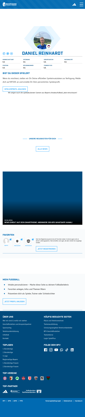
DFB (9, 401)
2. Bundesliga (8, 352)
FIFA (21, 401)
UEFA (15, 401)
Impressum (78, 401)
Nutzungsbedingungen (53, 401)
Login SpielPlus (50, 338)
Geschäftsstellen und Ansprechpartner (17, 324)
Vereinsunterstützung (11, 331)
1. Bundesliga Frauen (10, 363)
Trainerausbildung (51, 324)
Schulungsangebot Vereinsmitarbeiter (58, 328)
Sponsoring (7, 328)
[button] (4, 53)
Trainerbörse (48, 335)
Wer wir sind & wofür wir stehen (15, 320)
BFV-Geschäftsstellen (52, 331)
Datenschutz (68, 401)
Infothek (6, 335)
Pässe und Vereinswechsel (54, 320)
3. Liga (5, 356)
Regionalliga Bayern (10, 359)
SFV (4, 401)
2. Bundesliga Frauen (10, 366)
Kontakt (6, 338)
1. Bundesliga (8, 349)
